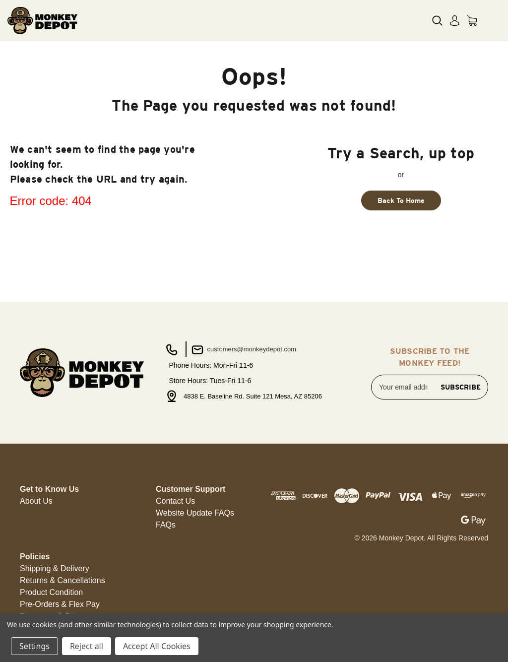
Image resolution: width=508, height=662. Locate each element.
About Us (36, 501)
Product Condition (51, 592)
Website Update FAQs (195, 513)
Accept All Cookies (156, 646)
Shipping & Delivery (54, 568)
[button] (36, 501)
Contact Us (175, 501)
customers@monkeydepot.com (243, 350)
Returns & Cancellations (62, 580)
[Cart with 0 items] (472, 20)
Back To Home (401, 200)
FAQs (166, 525)
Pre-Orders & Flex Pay (60, 604)
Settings (34, 646)
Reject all (86, 646)
